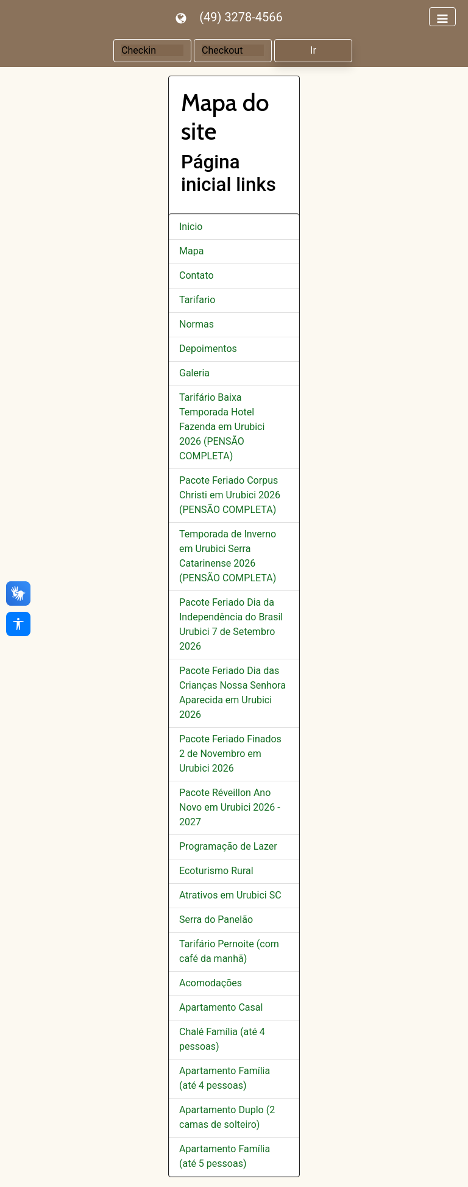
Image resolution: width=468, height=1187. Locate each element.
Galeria (194, 373)
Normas (196, 324)
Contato (196, 275)
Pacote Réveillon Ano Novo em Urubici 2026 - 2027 (229, 807)
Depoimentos (208, 348)
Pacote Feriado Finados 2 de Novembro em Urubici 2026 (230, 753)
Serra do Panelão (216, 919)
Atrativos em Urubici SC (230, 895)
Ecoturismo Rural (216, 871)
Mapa (191, 251)
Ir (313, 50)
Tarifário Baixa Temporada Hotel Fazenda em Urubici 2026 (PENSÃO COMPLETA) (221, 427)
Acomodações (210, 983)
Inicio (190, 226)
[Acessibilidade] (18, 624)
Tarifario (197, 300)
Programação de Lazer (228, 846)
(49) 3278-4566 (241, 17)
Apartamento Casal (221, 1007)
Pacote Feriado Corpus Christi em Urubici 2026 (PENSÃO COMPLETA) (229, 495)
